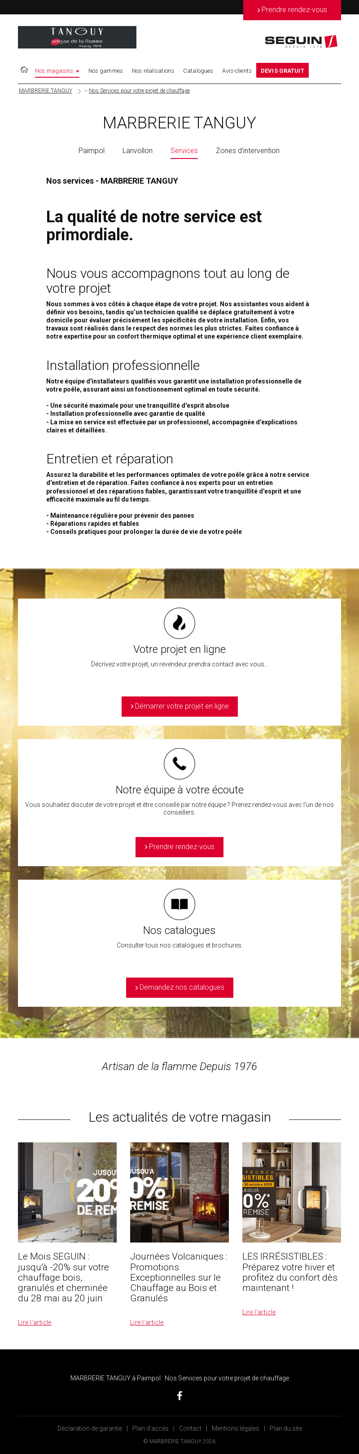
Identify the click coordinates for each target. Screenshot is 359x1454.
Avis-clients (237, 70)
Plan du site (286, 1428)
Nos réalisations (153, 70)
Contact (190, 1428)
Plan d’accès (150, 1428)
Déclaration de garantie (89, 1428)
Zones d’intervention (248, 150)
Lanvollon (138, 150)
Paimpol (92, 150)
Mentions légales (235, 1428)
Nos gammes (105, 70)
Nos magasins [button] (57, 70)
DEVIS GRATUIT (282, 70)
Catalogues (198, 70)
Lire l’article (35, 1322)
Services (184, 150)
